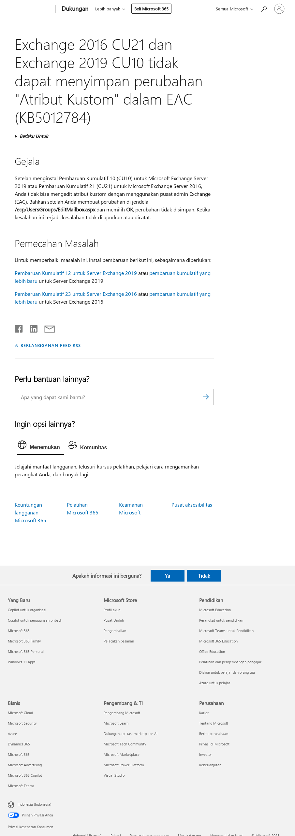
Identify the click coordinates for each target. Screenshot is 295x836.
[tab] (40, 446)
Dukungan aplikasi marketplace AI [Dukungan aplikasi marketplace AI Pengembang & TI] (130, 733)
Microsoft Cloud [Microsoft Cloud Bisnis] (20, 712)
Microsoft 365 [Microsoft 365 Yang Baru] (19, 630)
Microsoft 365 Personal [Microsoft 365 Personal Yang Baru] (26, 651)
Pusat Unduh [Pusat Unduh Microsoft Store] (114, 620)
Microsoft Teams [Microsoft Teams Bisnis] (21, 785)
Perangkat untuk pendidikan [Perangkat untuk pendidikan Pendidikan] (221, 620)
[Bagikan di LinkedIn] (31, 327)
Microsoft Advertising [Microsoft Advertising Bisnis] (25, 764)
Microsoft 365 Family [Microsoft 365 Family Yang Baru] (24, 641)
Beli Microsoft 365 (151, 8)
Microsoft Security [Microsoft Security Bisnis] (22, 723)
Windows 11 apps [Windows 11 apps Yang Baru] (22, 661)
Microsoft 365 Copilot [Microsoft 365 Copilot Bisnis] (25, 775)
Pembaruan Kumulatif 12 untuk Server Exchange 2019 (76, 272)
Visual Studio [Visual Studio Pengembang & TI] (114, 775)
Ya (167, 575)
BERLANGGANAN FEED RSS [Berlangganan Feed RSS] (51, 345)
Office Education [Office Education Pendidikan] (212, 651)
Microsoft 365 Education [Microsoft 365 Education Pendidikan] (218, 641)
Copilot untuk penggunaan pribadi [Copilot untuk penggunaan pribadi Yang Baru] (35, 620)
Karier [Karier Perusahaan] (204, 712)
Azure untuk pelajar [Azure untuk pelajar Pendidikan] (214, 682)
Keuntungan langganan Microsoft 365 (30, 512)
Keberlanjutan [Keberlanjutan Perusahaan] (210, 764)
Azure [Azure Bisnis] (12, 733)
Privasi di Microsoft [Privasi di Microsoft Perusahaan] (214, 744)
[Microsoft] (30, 9)
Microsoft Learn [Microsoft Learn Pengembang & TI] (116, 723)
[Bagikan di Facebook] (19, 327)
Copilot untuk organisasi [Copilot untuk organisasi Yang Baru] (27, 609)
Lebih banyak (107, 8)
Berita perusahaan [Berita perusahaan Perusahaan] (213, 733)
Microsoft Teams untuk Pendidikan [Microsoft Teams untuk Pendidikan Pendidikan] (226, 630)
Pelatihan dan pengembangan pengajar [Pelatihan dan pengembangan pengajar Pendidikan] (230, 661)
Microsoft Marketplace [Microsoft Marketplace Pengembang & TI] (122, 754)
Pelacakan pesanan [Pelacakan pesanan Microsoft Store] (119, 641)
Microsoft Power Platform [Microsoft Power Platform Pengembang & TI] (124, 764)
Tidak (204, 575)
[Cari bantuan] (264, 8)
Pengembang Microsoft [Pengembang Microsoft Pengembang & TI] (122, 712)
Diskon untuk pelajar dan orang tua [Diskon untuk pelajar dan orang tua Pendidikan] (227, 672)
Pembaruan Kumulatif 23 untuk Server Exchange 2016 (76, 293)
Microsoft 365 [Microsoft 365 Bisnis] (19, 754)
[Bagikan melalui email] (46, 327)
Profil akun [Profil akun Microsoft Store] (112, 609)
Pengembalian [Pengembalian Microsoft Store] (115, 630)
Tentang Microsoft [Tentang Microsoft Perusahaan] (213, 723)
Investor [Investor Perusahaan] (205, 754)
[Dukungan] (74, 9)
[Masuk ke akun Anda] (279, 9)
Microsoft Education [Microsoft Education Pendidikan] (215, 609)
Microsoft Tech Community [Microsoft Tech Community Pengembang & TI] (125, 744)
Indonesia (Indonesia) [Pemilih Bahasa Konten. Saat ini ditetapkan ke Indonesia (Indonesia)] (34, 804)
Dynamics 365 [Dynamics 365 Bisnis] (19, 744)
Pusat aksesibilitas (191, 504)
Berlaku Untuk (34, 136)
